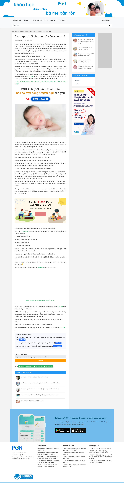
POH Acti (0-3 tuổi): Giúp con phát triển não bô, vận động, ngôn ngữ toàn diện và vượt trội (100, 454)
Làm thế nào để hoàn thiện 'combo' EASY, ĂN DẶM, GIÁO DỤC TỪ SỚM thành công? (41, 81)
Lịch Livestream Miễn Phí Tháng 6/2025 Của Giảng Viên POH (47, 463)
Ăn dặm (77, 84)
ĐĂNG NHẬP (106, 20)
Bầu (51, 20)
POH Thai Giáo (57, 343)
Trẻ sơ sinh (61, 20)
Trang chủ (17, 20)
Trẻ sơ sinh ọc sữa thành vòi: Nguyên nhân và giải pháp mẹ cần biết (48, 459)
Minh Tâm (21, 40)
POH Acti (30, 76)
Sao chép (47, 357)
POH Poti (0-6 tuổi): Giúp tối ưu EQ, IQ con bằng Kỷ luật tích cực (100, 459)
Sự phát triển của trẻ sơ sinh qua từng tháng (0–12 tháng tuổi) (74, 447)
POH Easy (22, 337)
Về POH (25, 20)
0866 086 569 (22, 450)
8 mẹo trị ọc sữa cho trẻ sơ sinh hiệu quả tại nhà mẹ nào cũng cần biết (48, 455)
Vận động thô (38, 364)
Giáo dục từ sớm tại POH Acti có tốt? (42, 31)
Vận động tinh (48, 364)
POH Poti (58, 340)
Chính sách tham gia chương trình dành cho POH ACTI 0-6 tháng (47, 451)
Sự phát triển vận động (25, 364)
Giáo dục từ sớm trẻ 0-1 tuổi (25, 31)
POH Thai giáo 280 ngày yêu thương (100, 446)
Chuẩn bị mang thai (39, 20)
